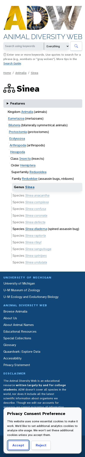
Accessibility (12, 358)
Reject (41, 445)
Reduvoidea (37, 172)
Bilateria (14, 125)
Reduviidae (30, 178)
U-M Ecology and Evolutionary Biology (30, 297)
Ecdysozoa (17, 138)
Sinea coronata (36, 215)
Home (7, 73)
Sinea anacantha (37, 195)
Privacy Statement (16, 365)
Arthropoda (18, 145)
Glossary (9, 345)
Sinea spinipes (36, 255)
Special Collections (17, 338)
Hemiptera (27, 165)
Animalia (20, 73)
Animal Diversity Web (42, 37)
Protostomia (18, 132)
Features (17, 103)
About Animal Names (18, 325)
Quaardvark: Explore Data (21, 351)
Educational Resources (20, 331)
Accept (18, 445)
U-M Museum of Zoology (21, 290)
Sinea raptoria (35, 235)
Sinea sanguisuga (38, 249)
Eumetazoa (16, 118)
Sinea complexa (37, 202)
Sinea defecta (35, 222)
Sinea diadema (36, 229)
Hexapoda (17, 152)
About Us (10, 318)
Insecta (25, 158)
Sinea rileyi (33, 242)
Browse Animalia (15, 311)
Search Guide (12, 63)
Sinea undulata (36, 262)
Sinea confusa (35, 209)
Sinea (34, 73)
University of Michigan (19, 283)
